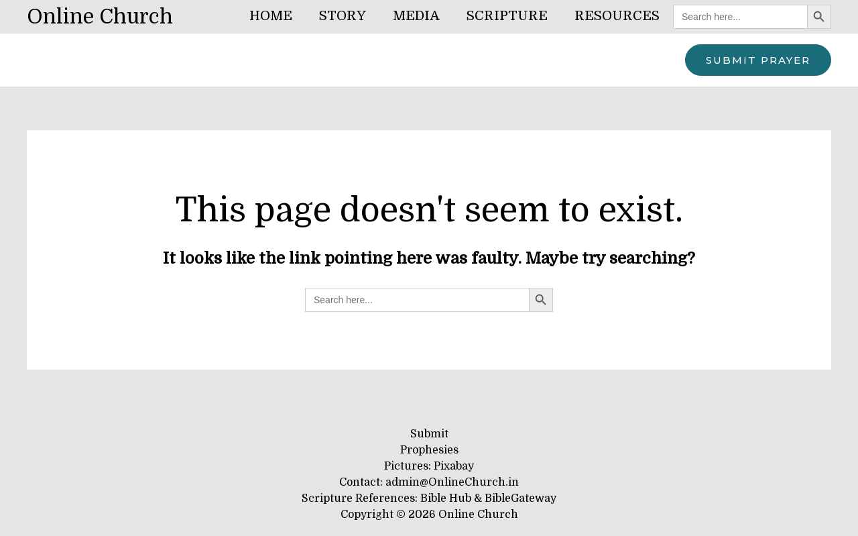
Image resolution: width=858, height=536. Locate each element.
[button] (758, 60)
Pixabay (454, 466)
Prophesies (429, 450)
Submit (429, 434)
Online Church (100, 16)
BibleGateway (520, 498)
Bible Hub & (452, 498)
